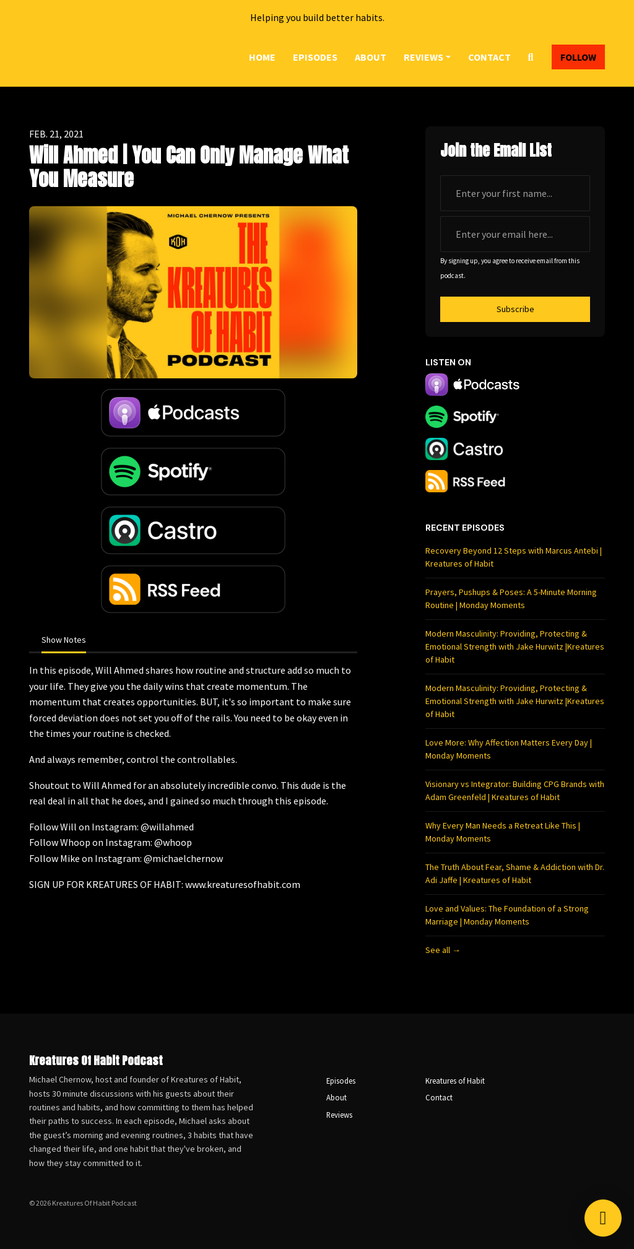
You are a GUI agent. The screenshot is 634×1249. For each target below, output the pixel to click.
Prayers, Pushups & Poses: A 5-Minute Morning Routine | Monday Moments (511, 598)
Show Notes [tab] (63, 639)
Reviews (423, 57)
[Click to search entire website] (530, 57)
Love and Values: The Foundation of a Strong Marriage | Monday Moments (507, 915)
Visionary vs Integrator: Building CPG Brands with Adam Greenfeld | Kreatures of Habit (514, 790)
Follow (578, 57)
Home (262, 57)
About (370, 57)
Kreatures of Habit (455, 1081)
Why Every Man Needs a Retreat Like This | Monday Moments (502, 832)
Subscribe (515, 309)
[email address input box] (515, 234)
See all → (443, 949)
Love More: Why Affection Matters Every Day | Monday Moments (508, 749)
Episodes (315, 57)
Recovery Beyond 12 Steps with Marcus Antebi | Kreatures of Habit (513, 557)
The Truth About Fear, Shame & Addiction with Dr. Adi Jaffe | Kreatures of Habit (514, 873)
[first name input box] (515, 193)
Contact (489, 57)
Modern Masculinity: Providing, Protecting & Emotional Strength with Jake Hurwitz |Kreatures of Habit (514, 646)
